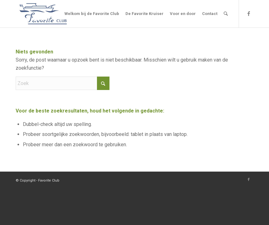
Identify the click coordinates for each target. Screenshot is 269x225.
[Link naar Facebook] (248, 13)
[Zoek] (226, 14)
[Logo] (43, 14)
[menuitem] (91, 14)
